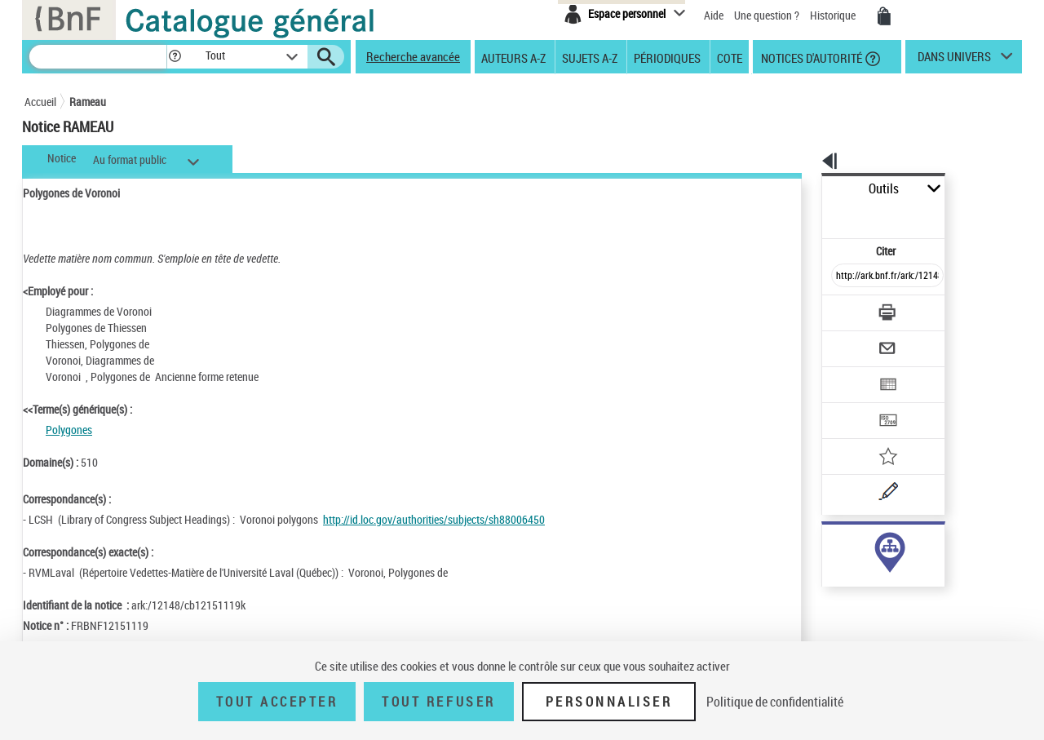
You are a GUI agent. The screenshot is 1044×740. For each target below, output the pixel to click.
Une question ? (766, 15)
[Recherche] (97, 57)
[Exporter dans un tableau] (853, 340)
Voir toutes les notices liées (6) (864, 578)
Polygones (69, 429)
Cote (729, 57)
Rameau (87, 101)
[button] (174, 57)
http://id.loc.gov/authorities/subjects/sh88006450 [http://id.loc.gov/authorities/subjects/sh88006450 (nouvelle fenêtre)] (434, 519)
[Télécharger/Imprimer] (844, 276)
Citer (816, 215)
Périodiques (667, 57)
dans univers (954, 60)
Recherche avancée (413, 56)
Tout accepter (277, 702)
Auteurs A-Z (513, 57)
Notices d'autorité (810, 57)
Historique (834, 15)
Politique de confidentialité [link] (774, 702)
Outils (804, 188)
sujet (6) (824, 544)
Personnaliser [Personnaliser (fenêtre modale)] (609, 702)
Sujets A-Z (589, 57)
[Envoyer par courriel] (841, 308)
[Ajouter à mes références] (851, 404)
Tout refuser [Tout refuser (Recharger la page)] (438, 702)
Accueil (40, 101)
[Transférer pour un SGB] (849, 372)
